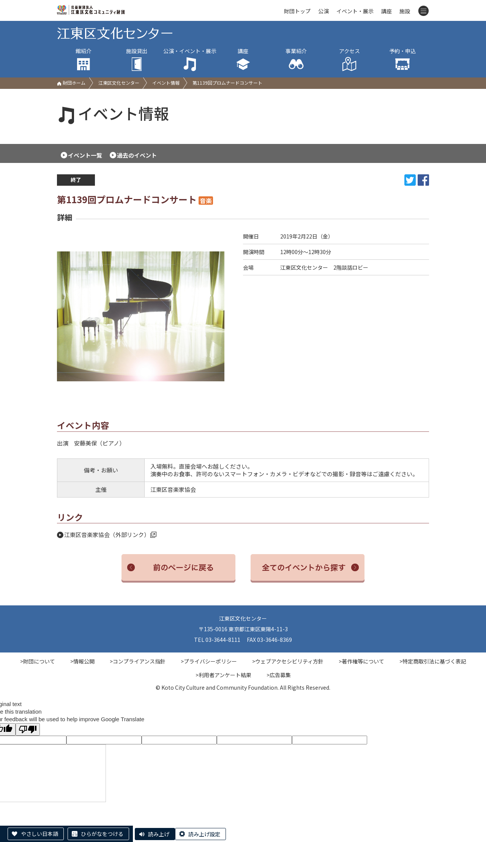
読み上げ (158, 834)
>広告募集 (279, 675)
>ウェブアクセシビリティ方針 (287, 661)
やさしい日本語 (39, 833)
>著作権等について (361, 661)
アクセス (349, 59)
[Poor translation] (28, 729)
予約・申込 (402, 59)
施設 (404, 11)
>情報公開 (82, 661)
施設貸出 (136, 59)
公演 (323, 11)
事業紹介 (296, 59)
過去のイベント (137, 155)
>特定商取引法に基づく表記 (432, 661)
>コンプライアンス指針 (138, 661)
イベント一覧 (85, 155)
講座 (386, 11)
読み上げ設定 (204, 834)
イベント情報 (166, 82)
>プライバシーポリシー (209, 661)
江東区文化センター (118, 82)
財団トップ (297, 11)
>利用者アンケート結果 (223, 675)
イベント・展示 (355, 11)
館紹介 (83, 59)
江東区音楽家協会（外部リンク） (110, 535)
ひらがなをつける (102, 833)
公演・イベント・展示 (189, 59)
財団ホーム (71, 82)
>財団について (37, 661)
